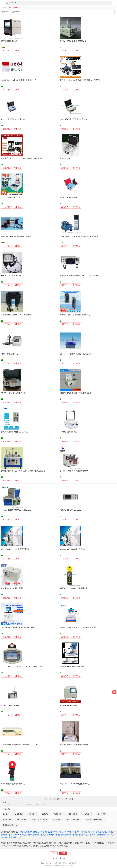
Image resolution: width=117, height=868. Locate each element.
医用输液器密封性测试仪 (69, 706)
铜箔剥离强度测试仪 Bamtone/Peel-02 (16, 432)
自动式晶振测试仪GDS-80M (70, 510)
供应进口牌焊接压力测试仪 (11, 276)
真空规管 (45, 814)
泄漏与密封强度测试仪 (10, 354)
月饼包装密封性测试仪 (68, 432)
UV (43, 805)
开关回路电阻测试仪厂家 (102, 835)
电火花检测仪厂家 (27, 832)
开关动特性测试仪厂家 (33, 835)
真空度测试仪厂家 (50, 835)
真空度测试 (57, 820)
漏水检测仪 (73, 814)
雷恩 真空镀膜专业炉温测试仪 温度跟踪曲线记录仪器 (80, 80)
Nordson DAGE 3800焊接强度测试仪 (73, 549)
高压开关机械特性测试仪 (94, 820)
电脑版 (62, 858)
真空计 (5, 814)
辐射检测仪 (32, 814)
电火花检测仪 (18, 814)
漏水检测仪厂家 (91, 832)
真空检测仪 (102, 814)
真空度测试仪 (65, 158)
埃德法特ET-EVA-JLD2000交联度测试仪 (75, 784)
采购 (114, 692)
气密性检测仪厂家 (42, 832)
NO (29, 805)
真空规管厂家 (55, 832)
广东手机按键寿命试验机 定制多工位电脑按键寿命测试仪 (23, 471)
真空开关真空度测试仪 (39, 820)
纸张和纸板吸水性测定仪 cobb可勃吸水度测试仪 (78, 627)
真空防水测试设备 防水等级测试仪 (73, 41)
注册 (63, 853)
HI (17, 805)
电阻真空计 (7, 820)
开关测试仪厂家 (17, 835)
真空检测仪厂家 (104, 832)
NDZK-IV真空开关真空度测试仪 (13, 119)
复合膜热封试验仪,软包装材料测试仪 (74, 471)
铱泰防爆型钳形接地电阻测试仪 (13, 784)
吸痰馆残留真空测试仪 (10, 41)
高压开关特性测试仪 (74, 820)
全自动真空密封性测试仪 (10, 197)
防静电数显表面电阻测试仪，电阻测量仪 (16, 315)
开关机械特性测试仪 (10, 825)
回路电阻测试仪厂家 (83, 835)
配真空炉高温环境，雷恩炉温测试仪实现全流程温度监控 (23, 158)
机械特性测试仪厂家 (66, 835)
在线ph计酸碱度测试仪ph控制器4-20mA (16, 510)
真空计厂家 (79, 832)
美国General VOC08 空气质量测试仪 (73, 588)
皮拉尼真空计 (87, 814)
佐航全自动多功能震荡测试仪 (12, 588)
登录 (54, 853)
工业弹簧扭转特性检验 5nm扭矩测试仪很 (75, 393)
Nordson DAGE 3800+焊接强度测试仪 (15, 549)
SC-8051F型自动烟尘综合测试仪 (13, 393)
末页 (71, 799)
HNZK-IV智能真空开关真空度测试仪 (73, 119)
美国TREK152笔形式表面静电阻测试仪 (16, 237)
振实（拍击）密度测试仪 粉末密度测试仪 (75, 354)
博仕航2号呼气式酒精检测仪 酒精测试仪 (75, 315)
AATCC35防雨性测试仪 (10, 706)
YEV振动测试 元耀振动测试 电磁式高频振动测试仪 (79, 237)
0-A (2, 805)
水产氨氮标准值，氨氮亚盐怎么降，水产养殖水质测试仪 (23, 666)
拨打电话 (17, 51)
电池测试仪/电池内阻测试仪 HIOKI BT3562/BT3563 (79, 276)
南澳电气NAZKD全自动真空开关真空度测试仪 (18, 80)
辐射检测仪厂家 (68, 832)
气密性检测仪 (58, 814)
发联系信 (6, 51)
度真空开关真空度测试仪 (69, 197)
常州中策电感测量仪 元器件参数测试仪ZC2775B (19, 745)
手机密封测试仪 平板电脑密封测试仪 (74, 745)
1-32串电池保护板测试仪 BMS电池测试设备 (18, 627)
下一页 (65, 799)
